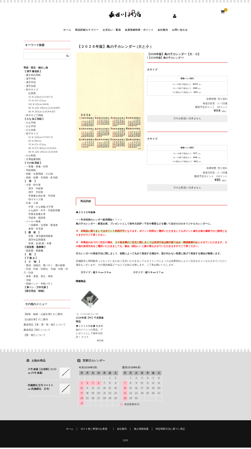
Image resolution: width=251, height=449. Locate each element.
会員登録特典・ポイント (143, 30)
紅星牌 (30, 94)
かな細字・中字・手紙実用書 (42, 212)
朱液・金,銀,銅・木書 (37, 244)
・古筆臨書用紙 (32, 160)
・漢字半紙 (30, 80)
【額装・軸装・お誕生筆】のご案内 (43, 315)
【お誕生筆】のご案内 (36, 320)
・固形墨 (28, 252)
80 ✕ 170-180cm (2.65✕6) (40, 149)
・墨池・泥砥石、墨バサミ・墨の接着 (44, 266)
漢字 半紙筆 (33, 190)
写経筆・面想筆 (34, 219)
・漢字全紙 (30, 87)
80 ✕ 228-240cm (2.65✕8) (41, 153)
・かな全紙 (30, 131)
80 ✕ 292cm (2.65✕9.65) (39, 113)
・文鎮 (27, 281)
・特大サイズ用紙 (33, 116)
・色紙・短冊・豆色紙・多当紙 (41, 179)
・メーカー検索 (32, 223)
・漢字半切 (30, 83)
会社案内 (174, 30)
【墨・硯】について (34, 336)
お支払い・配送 (108, 30)
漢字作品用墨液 (34, 241)
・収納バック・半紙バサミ (38, 285)
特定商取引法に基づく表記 (170, 430)
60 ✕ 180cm (32, 142)
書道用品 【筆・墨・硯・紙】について (45, 326)
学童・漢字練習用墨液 (38, 237)
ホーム (49, 30)
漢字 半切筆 (33, 193)
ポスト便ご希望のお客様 (95, 430)
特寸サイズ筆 (33, 201)
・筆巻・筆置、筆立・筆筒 (38, 277)
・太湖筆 (43, 226)
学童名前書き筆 (34, 215)
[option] (110, 103)
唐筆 (28, 230)
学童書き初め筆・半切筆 (39, 197)
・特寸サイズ (31, 91)
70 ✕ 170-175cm (35, 102)
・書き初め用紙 (32, 76)
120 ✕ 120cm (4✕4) (36, 105)
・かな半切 (30, 127)
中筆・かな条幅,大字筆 (38, 208)
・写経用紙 (30, 171)
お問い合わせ (197, 30)
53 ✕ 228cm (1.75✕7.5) (38, 98)
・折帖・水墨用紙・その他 (38, 175)
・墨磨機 (38, 252)
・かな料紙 (30, 157)
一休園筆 (31, 226)
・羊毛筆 (38, 230)
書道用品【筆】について (37, 331)
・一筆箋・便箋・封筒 (36, 168)
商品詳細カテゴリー (76, 30)
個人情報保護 (141, 430)
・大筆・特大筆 (32, 186)
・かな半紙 (30, 124)
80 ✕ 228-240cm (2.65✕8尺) (42, 109)
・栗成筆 (53, 226)
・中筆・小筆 (31, 204)
